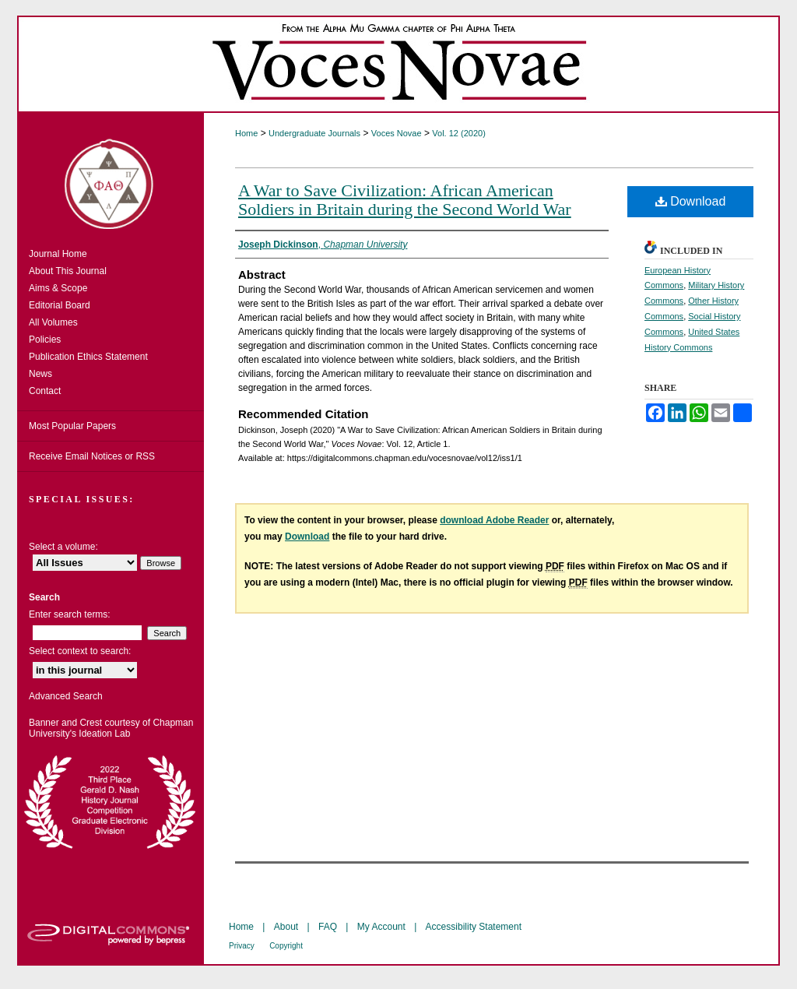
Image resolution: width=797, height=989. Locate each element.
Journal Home (58, 253)
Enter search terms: (70, 614)
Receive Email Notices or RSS (92, 456)
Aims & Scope (58, 288)
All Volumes (53, 322)
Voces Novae (396, 133)
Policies (45, 339)
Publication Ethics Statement (88, 356)
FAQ (327, 926)
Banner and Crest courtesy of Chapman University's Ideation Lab (111, 728)
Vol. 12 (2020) (459, 133)
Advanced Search (66, 696)
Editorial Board (59, 305)
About (286, 926)
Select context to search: (80, 651)
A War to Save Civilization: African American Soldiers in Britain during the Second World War (404, 200)
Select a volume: (63, 546)
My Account (381, 926)
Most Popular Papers (72, 426)
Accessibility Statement (473, 926)
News (40, 373)
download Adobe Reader (494, 520)
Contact (45, 390)
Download (690, 201)
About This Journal (68, 271)
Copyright (286, 945)
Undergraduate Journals (314, 133)
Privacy (242, 945)
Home (246, 133)
